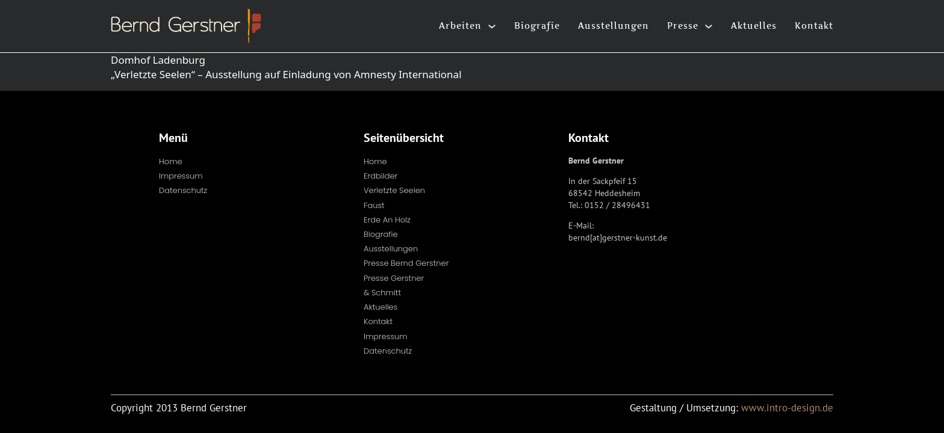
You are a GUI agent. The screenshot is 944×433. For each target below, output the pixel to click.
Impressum (181, 176)
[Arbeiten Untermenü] (492, 26)
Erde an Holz (387, 220)
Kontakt (814, 25)
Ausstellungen (613, 25)
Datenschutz (183, 190)
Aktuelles (754, 25)
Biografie (537, 25)
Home (170, 161)
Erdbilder (380, 176)
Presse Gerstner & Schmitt (394, 285)
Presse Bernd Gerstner (406, 263)
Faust (374, 205)
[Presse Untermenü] (708, 26)
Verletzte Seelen (394, 190)
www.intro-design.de (787, 407)
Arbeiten (460, 25)
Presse (682, 25)
